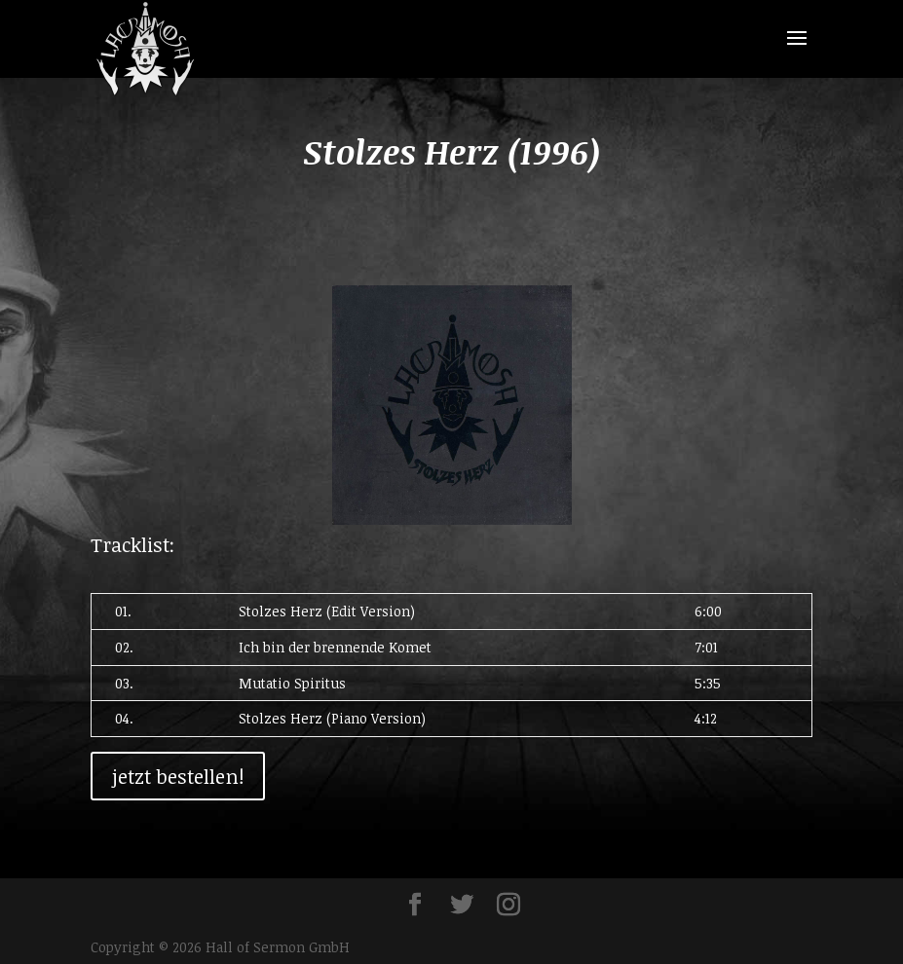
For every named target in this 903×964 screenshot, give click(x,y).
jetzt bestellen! (178, 776)
